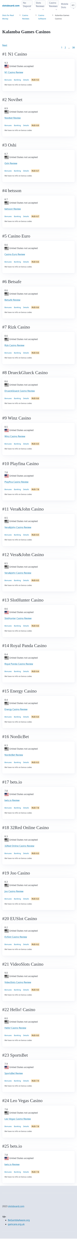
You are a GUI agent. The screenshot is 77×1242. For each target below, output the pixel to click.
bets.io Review (12, 800)
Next (4, 45)
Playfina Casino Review (16, 481)
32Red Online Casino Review (19, 845)
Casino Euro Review (14, 254)
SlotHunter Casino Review (17, 618)
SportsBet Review (13, 1073)
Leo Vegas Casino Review (17, 1118)
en (73, 5)
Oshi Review (10, 163)
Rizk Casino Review (14, 345)
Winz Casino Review (14, 436)
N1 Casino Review (13, 72)
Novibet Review (12, 117)
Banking (17, 80)
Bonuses (8, 80)
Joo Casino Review (13, 891)
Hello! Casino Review (15, 1027)
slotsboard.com (16, 1206)
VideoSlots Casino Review (17, 982)
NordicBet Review (13, 754)
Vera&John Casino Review (17, 527)
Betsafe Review (12, 299)
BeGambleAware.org (19, 1220)
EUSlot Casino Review (15, 936)
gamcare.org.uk (16, 1224)
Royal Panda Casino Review (18, 663)
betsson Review (12, 208)
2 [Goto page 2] (65, 47)
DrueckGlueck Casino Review (19, 390)
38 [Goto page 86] (73, 47)
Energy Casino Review (15, 709)
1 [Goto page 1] (61, 47)
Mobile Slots (64, 5)
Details (26, 80)
